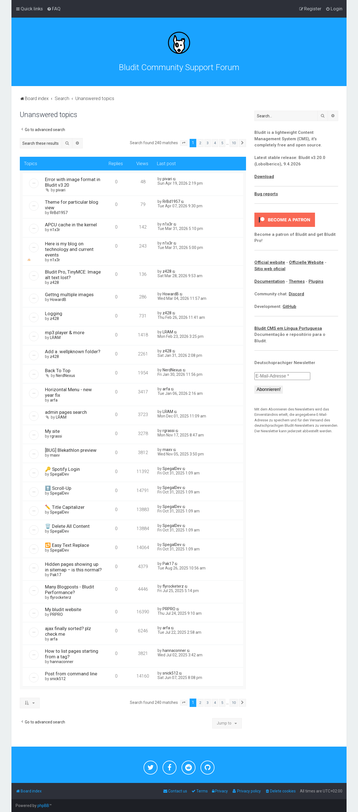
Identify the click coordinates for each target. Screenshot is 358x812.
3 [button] (208, 143)
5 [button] (222, 143)
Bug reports (266, 193)
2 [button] (200, 143)
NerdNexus (65, 375)
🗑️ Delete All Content (67, 526)
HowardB (58, 299)
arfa (54, 400)
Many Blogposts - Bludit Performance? (69, 589)
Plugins (316, 281)
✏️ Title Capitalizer (65, 507)
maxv (55, 455)
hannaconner (61, 661)
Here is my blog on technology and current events (69, 249)
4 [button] (215, 143)
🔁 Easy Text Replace (67, 545)
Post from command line (71, 673)
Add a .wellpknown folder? (72, 351)
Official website (269, 262)
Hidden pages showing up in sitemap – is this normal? (73, 567)
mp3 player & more (64, 332)
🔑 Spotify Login (62, 469)
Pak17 (55, 575)
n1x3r (55, 229)
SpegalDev (59, 474)
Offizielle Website (306, 262)
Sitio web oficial (269, 268)
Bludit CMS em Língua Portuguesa (288, 328)
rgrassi (56, 436)
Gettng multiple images (69, 294)
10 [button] (234, 143)
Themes (297, 281)
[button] (183, 143)
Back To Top (57, 370)
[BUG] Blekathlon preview (71, 450)
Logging (53, 313)
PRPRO (56, 614)
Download (264, 176)
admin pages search (66, 412)
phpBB (43, 805)
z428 (54, 282)
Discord (296, 293)
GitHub (289, 306)
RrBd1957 (59, 212)
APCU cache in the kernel (71, 224)
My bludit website (63, 609)
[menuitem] (54, 9)
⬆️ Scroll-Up (58, 488)
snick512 (58, 678)
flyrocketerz (60, 597)
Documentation (269, 281)
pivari (60, 190)
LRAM (55, 337)
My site (52, 431)
